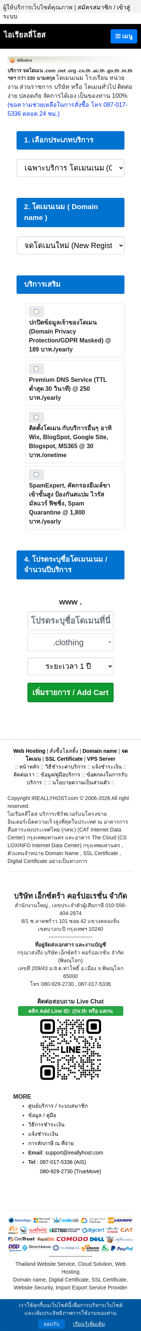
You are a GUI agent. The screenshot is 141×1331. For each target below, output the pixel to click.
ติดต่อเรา (24, 775)
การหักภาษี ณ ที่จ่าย (51, 1143)
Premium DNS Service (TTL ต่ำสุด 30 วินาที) (68, 389)
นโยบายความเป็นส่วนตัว (81, 782)
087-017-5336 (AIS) (63, 1162)
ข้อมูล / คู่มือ (42, 1115)
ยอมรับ (51, 1324)
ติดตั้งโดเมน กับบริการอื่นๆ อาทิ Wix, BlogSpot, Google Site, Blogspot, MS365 (70, 441)
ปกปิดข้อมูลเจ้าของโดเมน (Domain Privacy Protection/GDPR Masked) (70, 336)
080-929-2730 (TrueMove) (70, 1171)
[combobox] (70, 642)
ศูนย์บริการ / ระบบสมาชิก (58, 1106)
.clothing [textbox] (68, 642)
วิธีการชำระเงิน (46, 1125)
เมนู (123, 36)
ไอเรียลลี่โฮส (24, 35)
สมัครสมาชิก (94, 7)
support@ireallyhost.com (74, 1153)
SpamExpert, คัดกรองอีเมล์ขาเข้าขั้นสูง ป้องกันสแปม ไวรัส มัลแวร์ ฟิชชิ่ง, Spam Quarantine (69, 503)
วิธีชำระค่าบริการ (65, 767)
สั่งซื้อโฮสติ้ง (64, 751)
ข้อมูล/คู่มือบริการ (61, 775)
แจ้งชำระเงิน (107, 767)
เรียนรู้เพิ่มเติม (89, 1324)
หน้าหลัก (30, 767)
